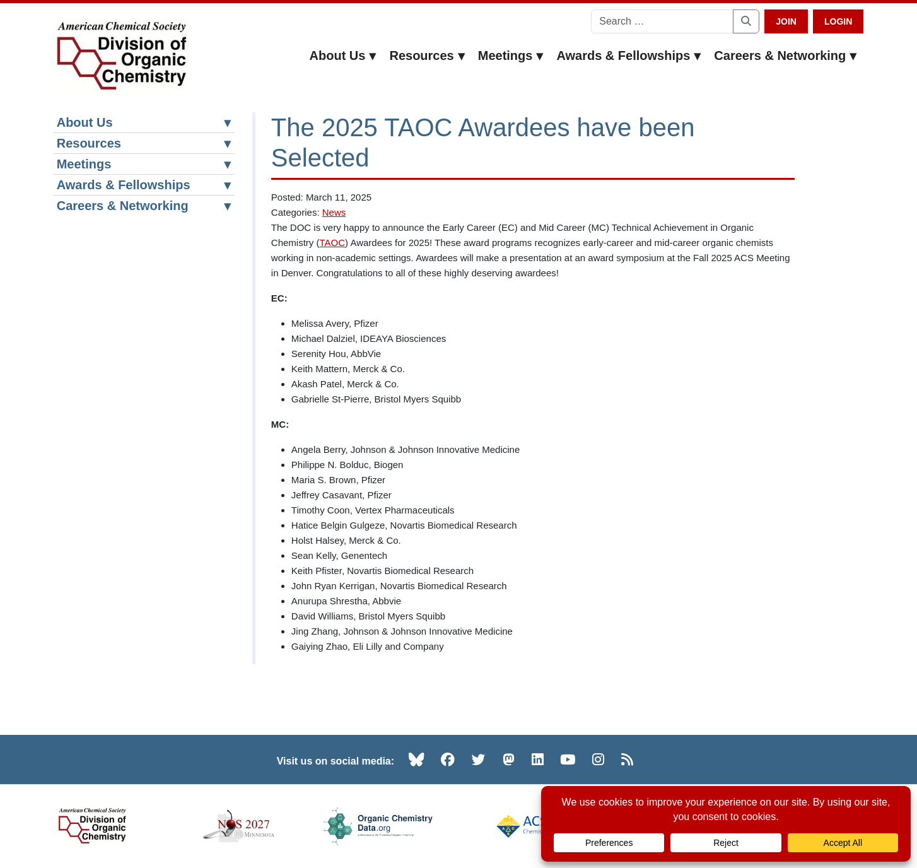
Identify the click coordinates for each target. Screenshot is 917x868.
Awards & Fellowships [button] (628, 55)
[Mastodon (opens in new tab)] (508, 759)
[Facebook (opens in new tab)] (448, 759)
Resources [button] (427, 55)
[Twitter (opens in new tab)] (479, 759)
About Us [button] (343, 55)
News (334, 212)
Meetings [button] (511, 55)
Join (786, 21)
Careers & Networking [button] (785, 55)
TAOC (333, 242)
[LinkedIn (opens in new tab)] (538, 759)
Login (838, 21)
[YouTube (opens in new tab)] (567, 759)
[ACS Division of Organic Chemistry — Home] (120, 56)
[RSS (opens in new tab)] (627, 759)
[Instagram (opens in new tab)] (598, 759)
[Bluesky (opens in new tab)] (416, 759)
